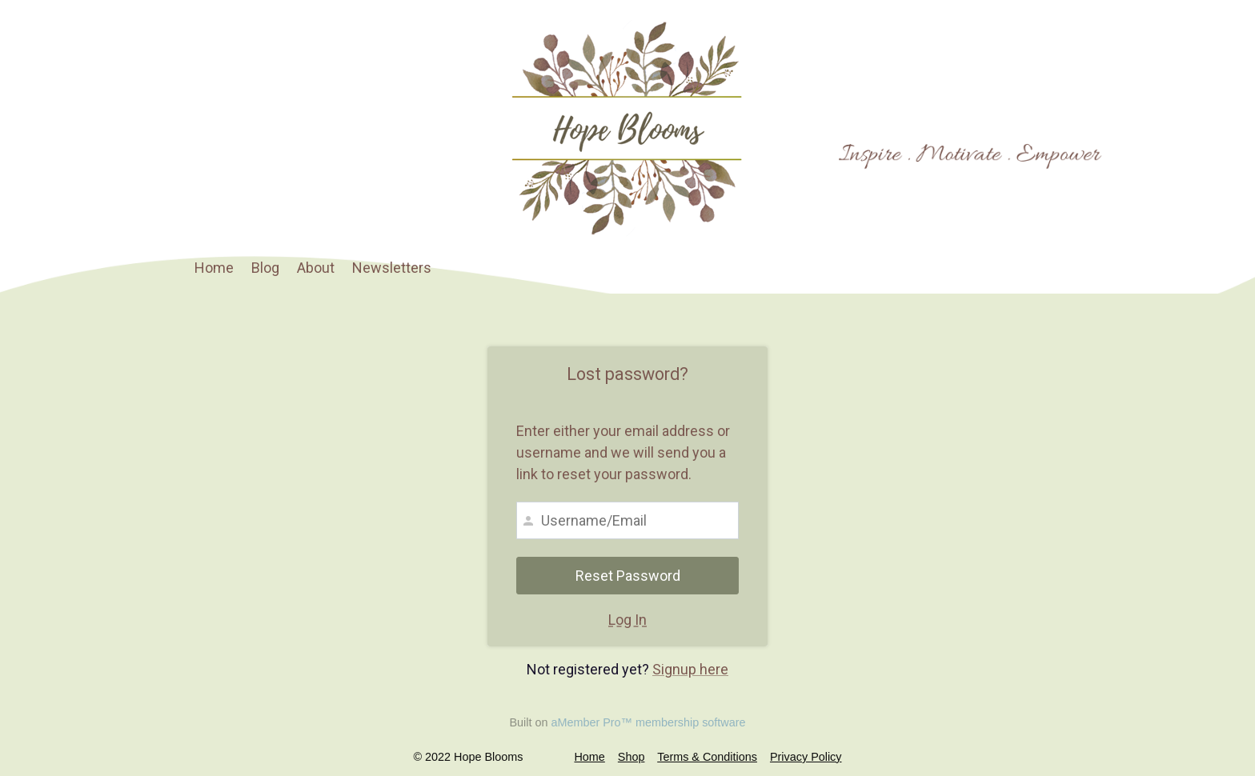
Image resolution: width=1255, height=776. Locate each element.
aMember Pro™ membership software (648, 722)
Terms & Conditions (707, 756)
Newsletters (391, 267)
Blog (265, 267)
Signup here (690, 669)
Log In (627, 619)
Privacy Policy (806, 756)
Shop (631, 756)
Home (214, 267)
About (316, 267)
